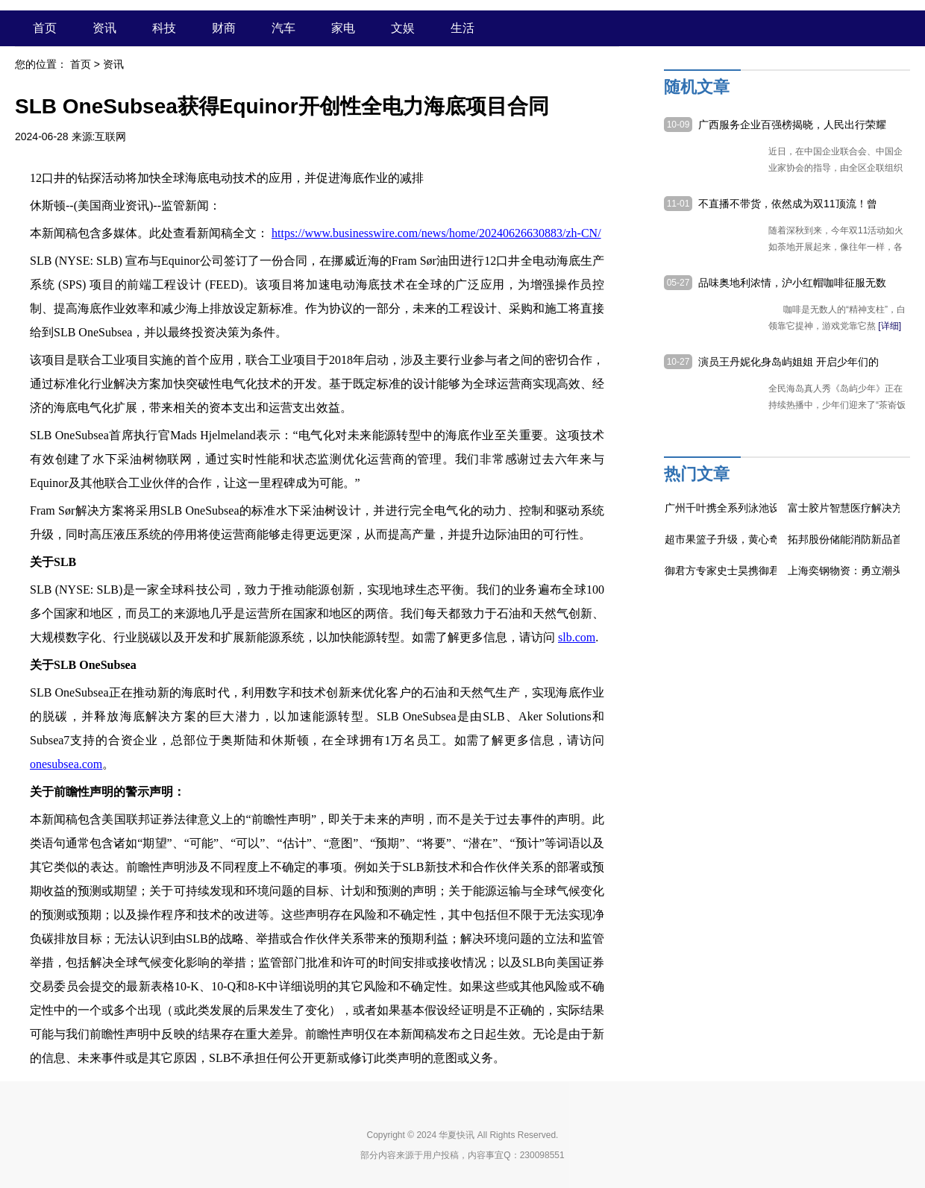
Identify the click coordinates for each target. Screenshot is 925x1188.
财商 (224, 28)
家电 (343, 28)
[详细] (889, 326)
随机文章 (697, 87)
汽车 (283, 28)
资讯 (104, 28)
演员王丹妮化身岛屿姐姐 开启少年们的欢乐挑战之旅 (788, 362)
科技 (164, 28)
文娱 (403, 28)
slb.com (576, 637)
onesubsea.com (66, 764)
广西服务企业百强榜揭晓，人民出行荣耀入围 (792, 125)
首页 (45, 28)
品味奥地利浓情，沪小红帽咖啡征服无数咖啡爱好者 (792, 283)
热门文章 (697, 474)
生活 (462, 28)
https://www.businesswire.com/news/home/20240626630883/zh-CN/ (436, 233)
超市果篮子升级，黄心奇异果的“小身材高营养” (772, 539)
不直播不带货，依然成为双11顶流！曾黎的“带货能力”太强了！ (787, 204)
